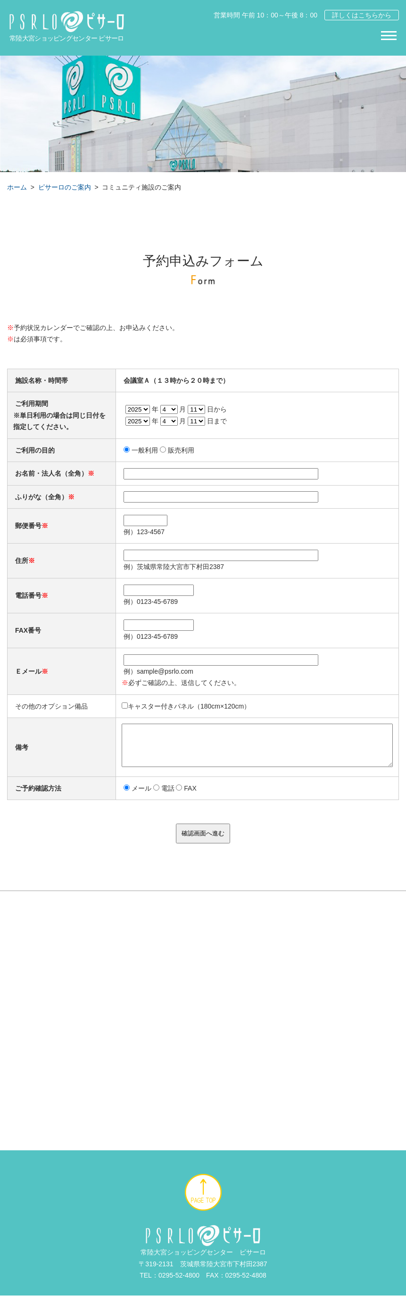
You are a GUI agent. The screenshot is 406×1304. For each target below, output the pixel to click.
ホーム (17, 187)
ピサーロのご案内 (64, 187)
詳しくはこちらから (361, 15)
